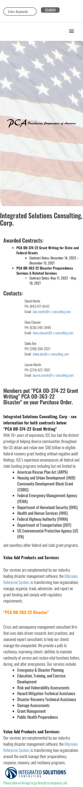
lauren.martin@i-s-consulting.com (53, 375)
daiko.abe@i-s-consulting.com (51, 354)
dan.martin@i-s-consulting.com (52, 311)
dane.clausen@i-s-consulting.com (52, 332)
